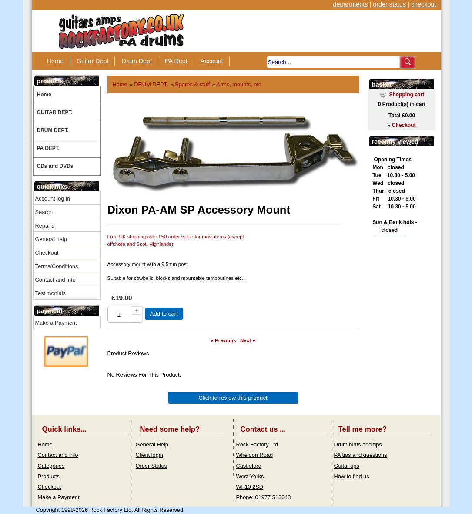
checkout (423, 4)
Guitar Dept (93, 61)
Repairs (44, 225)
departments (350, 4)
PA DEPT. (48, 148)
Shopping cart (407, 95)
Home (55, 61)
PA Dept (176, 61)
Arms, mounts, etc (238, 84)
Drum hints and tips (358, 444)
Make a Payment (56, 323)
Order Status (151, 466)
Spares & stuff (192, 84)
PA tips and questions (360, 455)
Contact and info (55, 279)
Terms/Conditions (56, 266)
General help (51, 239)
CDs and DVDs (55, 166)
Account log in (52, 198)
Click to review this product (233, 398)
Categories (51, 466)
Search (44, 212)
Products (49, 476)
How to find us (351, 476)
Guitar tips (346, 466)
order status (389, 4)
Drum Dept (136, 61)
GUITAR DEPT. (55, 112)
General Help (152, 444)
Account (212, 61)
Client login (149, 455)
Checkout (47, 252)
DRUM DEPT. (53, 130)
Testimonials (50, 293)
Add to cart (164, 313)
